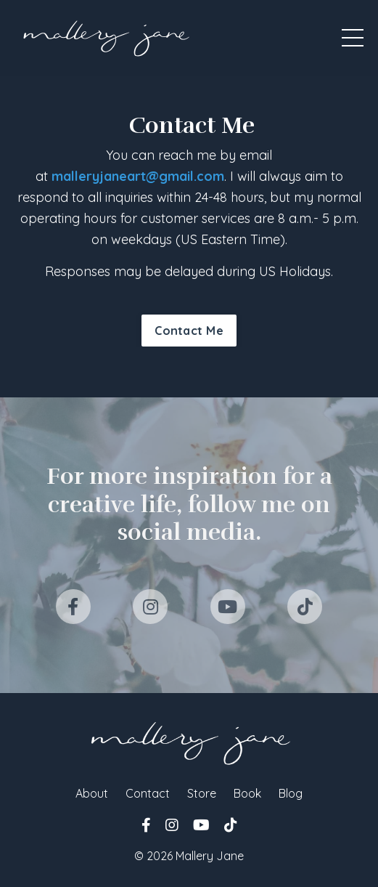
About (91, 793)
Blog (291, 793)
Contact (148, 793)
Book (247, 793)
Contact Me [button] (189, 330)
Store (201, 793)
